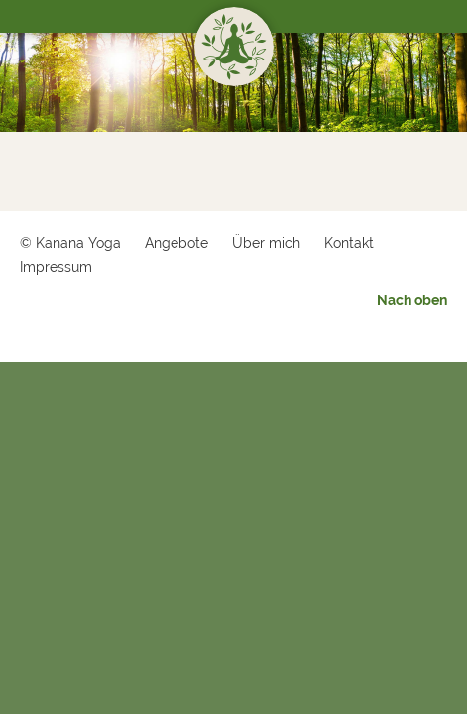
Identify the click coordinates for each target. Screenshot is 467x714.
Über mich (266, 243)
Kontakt (349, 243)
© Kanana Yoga (70, 243)
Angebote (176, 243)
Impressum (56, 267)
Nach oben (412, 300)
